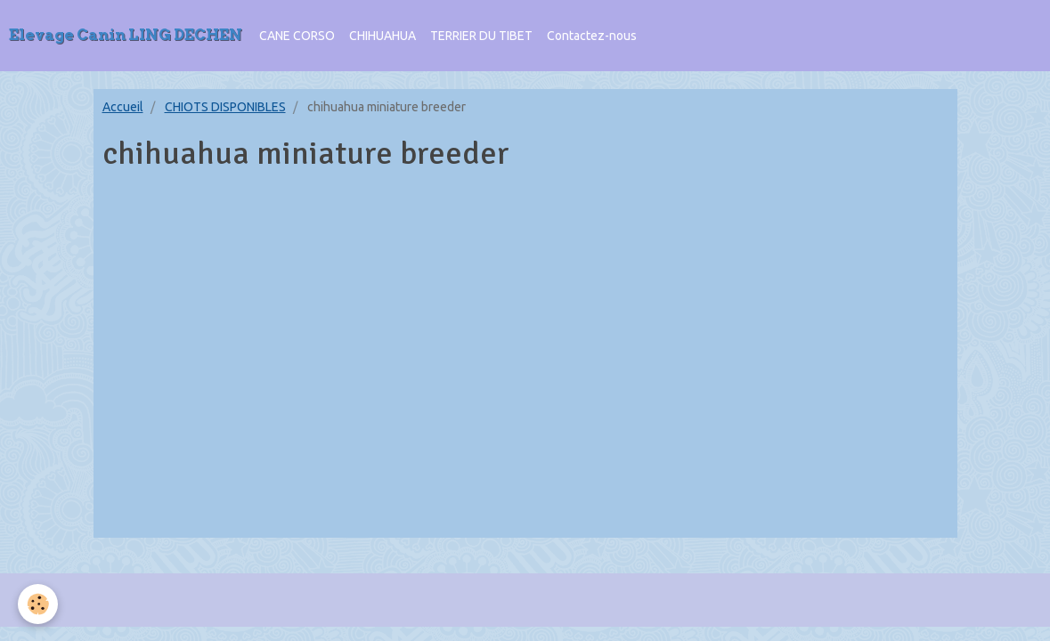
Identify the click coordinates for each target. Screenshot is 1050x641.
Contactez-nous (592, 35)
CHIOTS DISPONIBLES (225, 107)
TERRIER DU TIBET (481, 35)
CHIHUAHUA (382, 35)
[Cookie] (38, 604)
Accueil (122, 107)
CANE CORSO (297, 35)
